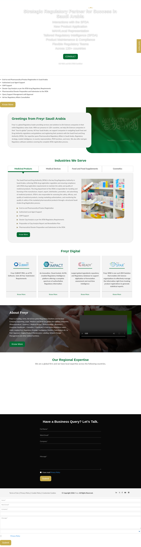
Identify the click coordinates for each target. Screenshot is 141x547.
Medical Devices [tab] (53, 168)
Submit (45, 478)
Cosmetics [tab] (117, 168)
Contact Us (127, 5)
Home (90, 5)
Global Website (114, 5)
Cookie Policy (36, 493)
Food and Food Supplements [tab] (85, 168)
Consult (70, 56)
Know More (7, 104)
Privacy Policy (55, 472)
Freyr (76, 493)
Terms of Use (14, 493)
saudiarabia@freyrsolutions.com (121, 2)
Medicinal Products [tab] (23, 168)
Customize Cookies (49, 493)
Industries (100, 5)
